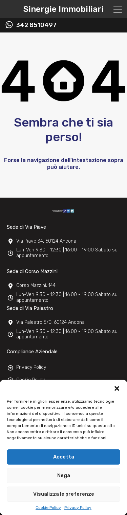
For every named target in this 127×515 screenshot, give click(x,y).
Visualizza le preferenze (63, 494)
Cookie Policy (48, 507)
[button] (116, 388)
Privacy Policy (77, 507)
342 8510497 (36, 25)
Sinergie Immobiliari (63, 9)
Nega (63, 475)
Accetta (63, 457)
